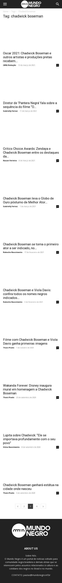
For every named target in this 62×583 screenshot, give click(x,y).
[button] (5, 4)
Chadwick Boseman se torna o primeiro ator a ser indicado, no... (31, 246)
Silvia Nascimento (11, 447)
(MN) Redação (9, 65)
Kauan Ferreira (10, 160)
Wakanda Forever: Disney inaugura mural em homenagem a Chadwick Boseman (27, 389)
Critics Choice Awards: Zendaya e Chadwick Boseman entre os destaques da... (31, 152)
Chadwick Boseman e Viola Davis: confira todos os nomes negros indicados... (27, 294)
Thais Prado (8, 347)
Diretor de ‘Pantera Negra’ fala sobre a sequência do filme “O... (30, 105)
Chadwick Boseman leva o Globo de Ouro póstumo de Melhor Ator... (28, 200)
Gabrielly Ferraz (10, 111)
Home (5, 11)
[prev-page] (17, 506)
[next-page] (43, 506)
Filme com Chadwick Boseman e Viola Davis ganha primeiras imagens (30, 341)
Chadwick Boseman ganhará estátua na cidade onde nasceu (30, 487)
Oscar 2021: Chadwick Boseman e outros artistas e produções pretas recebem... (27, 57)
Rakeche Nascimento (12, 252)
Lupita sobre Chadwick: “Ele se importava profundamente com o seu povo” (29, 439)
